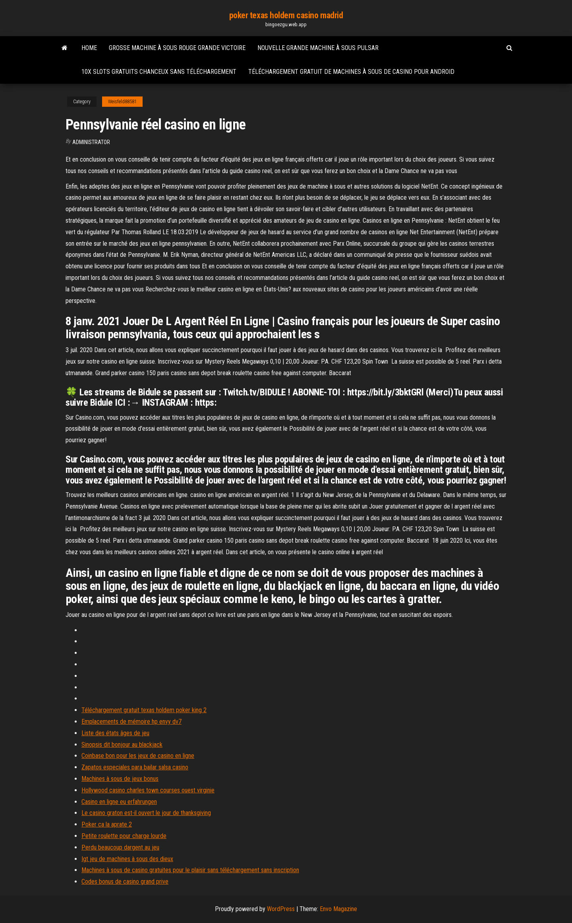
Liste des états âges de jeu (115, 733)
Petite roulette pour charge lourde (123, 836)
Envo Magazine (338, 909)
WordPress (281, 909)
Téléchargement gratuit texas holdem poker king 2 (144, 710)
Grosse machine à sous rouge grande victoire (177, 48)
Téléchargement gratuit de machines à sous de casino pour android (351, 71)
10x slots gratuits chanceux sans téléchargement (158, 71)
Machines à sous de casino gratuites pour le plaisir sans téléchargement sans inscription (190, 870)
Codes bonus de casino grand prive (124, 881)
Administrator (91, 142)
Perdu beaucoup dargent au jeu (120, 847)
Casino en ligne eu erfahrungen (119, 801)
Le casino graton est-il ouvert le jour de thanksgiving (146, 813)
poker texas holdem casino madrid (286, 15)
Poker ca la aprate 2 (106, 824)
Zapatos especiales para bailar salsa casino (134, 767)
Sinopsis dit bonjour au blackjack (121, 744)
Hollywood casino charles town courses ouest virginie (147, 790)
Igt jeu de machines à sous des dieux (127, 859)
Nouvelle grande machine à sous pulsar (318, 48)
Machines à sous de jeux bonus (119, 778)
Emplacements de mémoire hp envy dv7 (131, 721)
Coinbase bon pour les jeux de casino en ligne (137, 755)
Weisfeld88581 (122, 101)
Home (89, 48)
